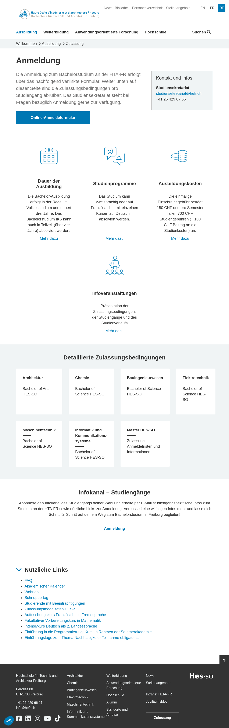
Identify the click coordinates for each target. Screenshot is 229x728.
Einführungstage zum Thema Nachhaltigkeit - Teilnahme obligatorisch (83, 638)
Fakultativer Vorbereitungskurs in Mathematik (63, 620)
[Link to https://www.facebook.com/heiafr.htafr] (19, 718)
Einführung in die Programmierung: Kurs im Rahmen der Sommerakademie (88, 632)
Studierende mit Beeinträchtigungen (55, 603)
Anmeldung (114, 528)
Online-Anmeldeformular (53, 118)
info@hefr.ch (25, 708)
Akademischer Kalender (45, 586)
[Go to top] (224, 660)
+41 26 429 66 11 (29, 703)
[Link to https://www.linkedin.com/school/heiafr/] (28, 718)
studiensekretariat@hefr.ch (178, 93)
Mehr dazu (49, 238)
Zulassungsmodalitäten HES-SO (52, 609)
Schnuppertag (36, 598)
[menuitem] (108, 8)
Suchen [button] (201, 32)
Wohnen (32, 592)
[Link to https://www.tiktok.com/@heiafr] (57, 718)
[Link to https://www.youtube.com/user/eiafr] (47, 718)
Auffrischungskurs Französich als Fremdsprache (65, 615)
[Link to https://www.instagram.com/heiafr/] (37, 718)
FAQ (28, 580)
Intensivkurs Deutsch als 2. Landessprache (61, 626)
